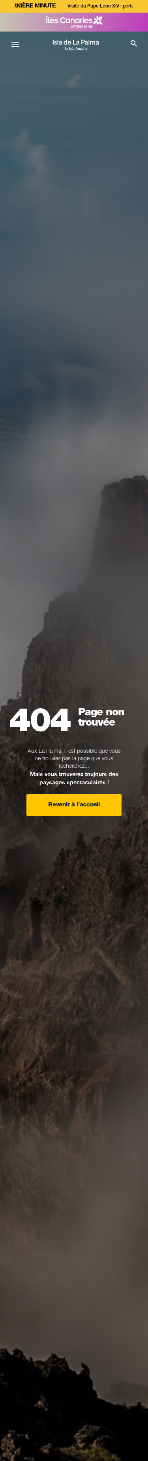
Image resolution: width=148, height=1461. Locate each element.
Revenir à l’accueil (73, 805)
